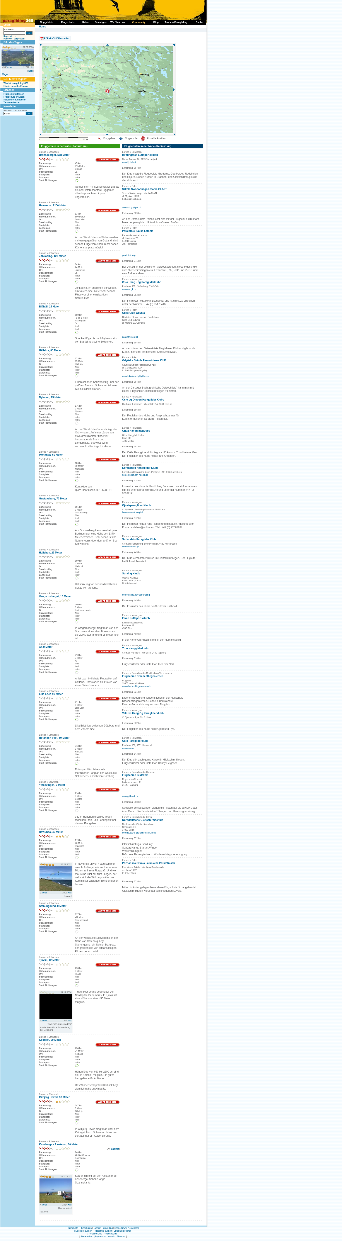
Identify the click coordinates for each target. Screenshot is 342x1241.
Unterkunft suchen (122, 1231)
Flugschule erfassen (14, 97)
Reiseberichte (95, 1234)
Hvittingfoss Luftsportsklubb (140, 154)
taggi (30, 71)
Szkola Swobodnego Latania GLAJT (144, 189)
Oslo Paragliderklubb (135, 740)
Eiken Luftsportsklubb (136, 618)
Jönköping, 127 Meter (52, 256)
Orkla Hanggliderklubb (136, 430)
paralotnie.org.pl (130, 337)
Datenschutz (87, 1236)
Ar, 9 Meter (45, 647)
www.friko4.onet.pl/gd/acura (135, 376)
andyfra (115, 1149)
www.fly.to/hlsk (129, 162)
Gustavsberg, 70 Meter (53, 498)
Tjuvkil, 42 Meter (49, 960)
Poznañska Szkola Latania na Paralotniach (148, 863)
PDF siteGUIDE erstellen (56, 38)
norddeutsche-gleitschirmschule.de (139, 833)
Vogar (5, 74)
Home (42, 26)
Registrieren (9, 36)
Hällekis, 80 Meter (50, 350)
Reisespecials (110, 1234)
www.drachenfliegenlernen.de (136, 686)
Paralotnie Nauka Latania (137, 231)
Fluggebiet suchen (83, 1231)
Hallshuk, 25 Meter (50, 552)
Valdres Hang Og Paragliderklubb (143, 713)
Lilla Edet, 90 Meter (51, 694)
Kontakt (111, 1236)
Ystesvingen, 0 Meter (52, 784)
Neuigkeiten (133, 1228)
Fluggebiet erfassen (13, 94)
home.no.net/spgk (131, 546)
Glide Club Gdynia (133, 312)
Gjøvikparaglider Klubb (136, 505)
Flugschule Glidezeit (135, 775)
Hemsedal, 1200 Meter (52, 205)
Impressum (100, 1236)
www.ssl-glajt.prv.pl (131, 207)
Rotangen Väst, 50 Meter (54, 737)
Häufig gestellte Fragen (15, 86)
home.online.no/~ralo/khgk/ (135, 475)
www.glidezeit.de (130, 796)
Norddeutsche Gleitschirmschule (142, 820)
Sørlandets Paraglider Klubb (139, 539)
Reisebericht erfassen (14, 99)
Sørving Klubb (131, 573)
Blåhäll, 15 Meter (49, 306)
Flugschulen (86, 1228)
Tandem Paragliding (103, 1228)
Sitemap (121, 1236)
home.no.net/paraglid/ (132, 512)
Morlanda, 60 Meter (51, 454)
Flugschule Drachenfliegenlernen (142, 676)
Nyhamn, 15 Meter (50, 397)
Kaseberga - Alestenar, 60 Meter (59, 1144)
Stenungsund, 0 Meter (52, 906)
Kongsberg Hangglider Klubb (140, 467)
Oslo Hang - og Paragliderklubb (141, 282)
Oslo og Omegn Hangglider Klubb (143, 399)
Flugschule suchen (103, 1231)
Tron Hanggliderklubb (135, 648)
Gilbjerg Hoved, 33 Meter (54, 1097)
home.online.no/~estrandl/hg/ (136, 595)
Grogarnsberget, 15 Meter (55, 596)
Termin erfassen (11, 102)
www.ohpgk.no (129, 289)
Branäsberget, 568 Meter (54, 154)
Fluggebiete (72, 1228)
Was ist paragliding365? (15, 83)
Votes (9, 67)
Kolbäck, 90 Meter (50, 1039)
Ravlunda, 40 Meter (51, 832)
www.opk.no (128, 748)
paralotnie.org (128, 255)
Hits (32, 67)
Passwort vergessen (14, 38)
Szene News (121, 1228)
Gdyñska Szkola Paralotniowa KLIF (144, 360)
